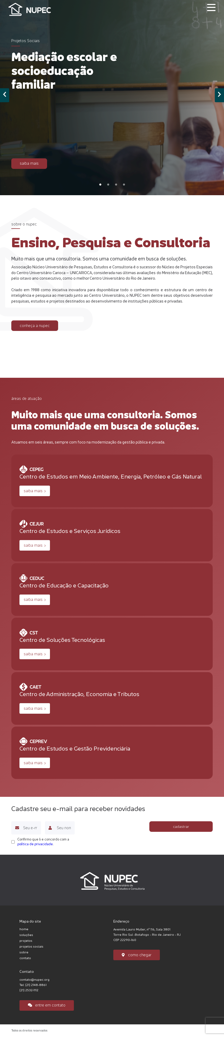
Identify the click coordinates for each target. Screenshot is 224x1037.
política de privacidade (35, 844)
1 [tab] (100, 184)
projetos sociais (31, 946)
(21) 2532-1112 (28, 990)
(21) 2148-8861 (36, 985)
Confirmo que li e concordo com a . (43, 841)
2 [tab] (108, 184)
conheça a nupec (35, 325)
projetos (25, 941)
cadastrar (181, 826)
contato (25, 958)
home (23, 929)
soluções (26, 935)
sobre (23, 952)
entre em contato (47, 1005)
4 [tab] (123, 184)
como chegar (136, 955)
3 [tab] (116, 184)
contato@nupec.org (34, 979)
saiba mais (29, 163)
